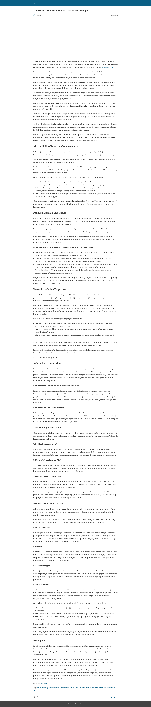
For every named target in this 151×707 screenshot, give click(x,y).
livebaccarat (65, 688)
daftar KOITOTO (108, 67)
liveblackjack (73, 688)
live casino (44, 683)
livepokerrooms (91, 688)
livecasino (81, 688)
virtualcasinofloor (53, 690)
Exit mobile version (75, 704)
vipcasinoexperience (40, 690)
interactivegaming (54, 688)
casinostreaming (42, 688)
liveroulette (100, 688)
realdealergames (109, 688)
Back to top (114, 698)
